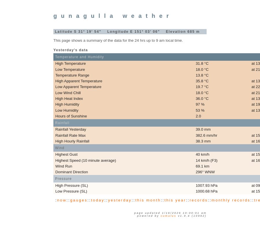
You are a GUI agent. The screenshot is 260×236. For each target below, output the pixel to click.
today (97, 200)
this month (148, 200)
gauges (78, 200)
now (61, 200)
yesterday (120, 200)
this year (175, 200)
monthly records (231, 200)
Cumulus (168, 215)
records (199, 200)
